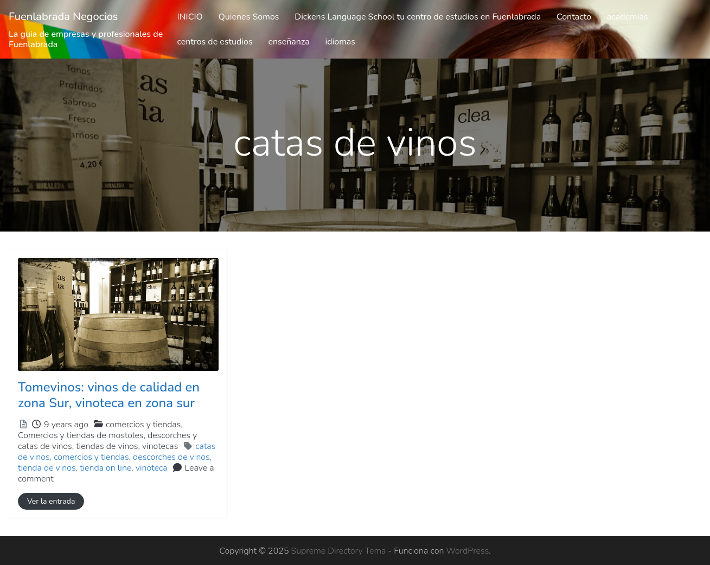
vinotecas (160, 446)
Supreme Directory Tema (339, 551)
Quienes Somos (249, 17)
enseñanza (288, 42)
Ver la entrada (51, 501)
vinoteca (152, 468)
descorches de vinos (171, 457)
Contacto (574, 17)
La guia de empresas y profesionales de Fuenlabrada (86, 39)
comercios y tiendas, (107, 435)
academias (627, 17)
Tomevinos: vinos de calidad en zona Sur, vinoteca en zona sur (109, 395)
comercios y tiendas (91, 457)
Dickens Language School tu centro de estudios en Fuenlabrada (418, 17)
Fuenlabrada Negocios (63, 16)
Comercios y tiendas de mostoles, (107, 440)
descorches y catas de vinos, (107, 440)
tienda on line (105, 468)
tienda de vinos (47, 468)
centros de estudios (215, 42)
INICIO (190, 17)
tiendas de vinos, (127, 446)
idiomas (340, 42)
